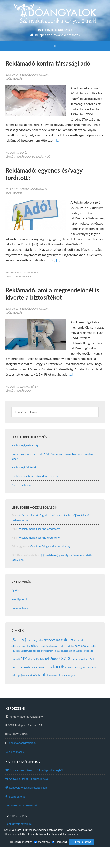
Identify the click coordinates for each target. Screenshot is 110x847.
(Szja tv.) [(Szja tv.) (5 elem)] (18, 639)
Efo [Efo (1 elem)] (29, 646)
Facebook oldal (15, 796)
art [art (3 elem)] (46, 640)
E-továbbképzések (34, 770)
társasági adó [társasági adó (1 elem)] (80, 667)
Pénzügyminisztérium (18, 823)
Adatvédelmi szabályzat (65, 834)
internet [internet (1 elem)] (20, 650)
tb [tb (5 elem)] (63, 666)
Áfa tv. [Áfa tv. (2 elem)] (37, 675)
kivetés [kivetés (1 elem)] (64, 650)
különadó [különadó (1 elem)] (88, 650)
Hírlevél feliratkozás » (55, 29)
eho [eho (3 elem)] (34, 646)
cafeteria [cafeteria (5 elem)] (68, 639)
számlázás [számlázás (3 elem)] (28, 667)
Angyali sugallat (27, 778)
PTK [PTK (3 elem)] (24, 659)
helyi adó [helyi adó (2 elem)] (80, 645)
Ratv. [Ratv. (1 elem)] (42, 659)
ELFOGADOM (81, 842)
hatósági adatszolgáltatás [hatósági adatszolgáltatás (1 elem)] (62, 646)
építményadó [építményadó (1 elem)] (55, 675)
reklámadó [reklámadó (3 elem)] (52, 659)
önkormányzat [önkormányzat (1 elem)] (68, 675)
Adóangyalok (54, 14)
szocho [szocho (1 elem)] (74, 659)
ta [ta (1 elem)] (51, 667)
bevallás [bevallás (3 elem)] (54, 640)
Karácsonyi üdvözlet (23, 467)
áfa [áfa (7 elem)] (45, 674)
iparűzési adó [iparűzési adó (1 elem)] (30, 650)
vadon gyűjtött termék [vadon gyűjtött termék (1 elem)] (21, 675)
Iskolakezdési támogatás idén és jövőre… (36, 476)
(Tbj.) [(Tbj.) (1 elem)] (29, 640)
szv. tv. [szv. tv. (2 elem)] (15, 667)
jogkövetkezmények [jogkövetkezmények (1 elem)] (46, 650)
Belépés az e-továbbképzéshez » (55, 35)
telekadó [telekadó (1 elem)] (69, 667)
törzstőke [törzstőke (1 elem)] (91, 667)
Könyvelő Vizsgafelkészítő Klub (26, 787)
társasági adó (41, 156)
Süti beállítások (14, 751)
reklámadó (23, 156)
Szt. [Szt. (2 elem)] (92, 659)
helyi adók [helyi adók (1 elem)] (91, 646)
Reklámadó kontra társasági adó (47, 63)
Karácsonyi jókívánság (24, 445)
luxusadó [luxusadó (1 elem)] (15, 659)
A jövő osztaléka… (22, 485)
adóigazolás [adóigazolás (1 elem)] (37, 640)
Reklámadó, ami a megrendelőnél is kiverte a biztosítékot (52, 293)
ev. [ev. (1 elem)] (38, 646)
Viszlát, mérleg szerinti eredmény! (39, 528)
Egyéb (24, 152)
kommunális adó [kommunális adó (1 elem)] (76, 650)
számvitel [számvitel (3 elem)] (42, 667)
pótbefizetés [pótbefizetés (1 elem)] (33, 659)
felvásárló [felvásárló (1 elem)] (45, 646)
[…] (58, 140)
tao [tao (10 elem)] (56, 666)
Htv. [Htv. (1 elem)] (13, 650)
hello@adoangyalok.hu (23, 742)
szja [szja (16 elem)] (66, 657)
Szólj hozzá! (13, 78)
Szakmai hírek (29, 272)
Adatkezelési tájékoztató (21, 805)
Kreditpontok (19, 599)
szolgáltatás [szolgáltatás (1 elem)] (84, 659)
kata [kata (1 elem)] (59, 650)
